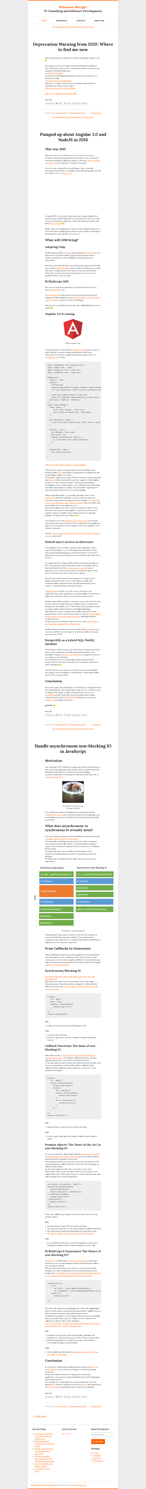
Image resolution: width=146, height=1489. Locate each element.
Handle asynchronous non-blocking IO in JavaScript (73, 748)
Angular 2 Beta (79, 350)
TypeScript (49, 498)
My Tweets (66, 1434)
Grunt (68, 253)
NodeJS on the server (54, 815)
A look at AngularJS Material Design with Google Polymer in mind (45, 1458)
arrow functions (93, 298)
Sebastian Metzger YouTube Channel (60, 88)
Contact (80, 21)
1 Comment (96, 724)
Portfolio (61, 21)
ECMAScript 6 (50, 1261)
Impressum (98, 1461)
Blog (44, 21)
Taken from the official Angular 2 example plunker (65, 465)
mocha (88, 629)
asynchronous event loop (77, 568)
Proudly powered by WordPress (43, 1485)
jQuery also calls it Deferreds (66, 1156)
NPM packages (51, 591)
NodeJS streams (62, 268)
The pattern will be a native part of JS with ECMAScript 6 (70, 1233)
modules (55, 300)
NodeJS (64, 550)
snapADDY (49, 695)
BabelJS (55, 290)
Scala (84, 1384)
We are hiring (55, 223)
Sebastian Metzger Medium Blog (58, 81)
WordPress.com (79, 1485)
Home (95, 1453)
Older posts (40, 1416)
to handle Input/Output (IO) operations (61, 839)
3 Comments (96, 1406)
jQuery (51, 480)
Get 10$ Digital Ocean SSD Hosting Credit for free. (73, 27)
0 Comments (95, 113)
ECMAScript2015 (52, 295)
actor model (53, 1387)
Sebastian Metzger (73, 7)
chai (96, 629)
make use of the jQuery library (57, 965)
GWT (60, 472)
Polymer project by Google (76, 521)
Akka (53, 1384)
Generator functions (77, 1261)
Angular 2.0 (49, 700)
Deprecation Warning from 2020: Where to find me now (73, 46)
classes (48, 300)
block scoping (80, 298)
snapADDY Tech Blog (53, 73)
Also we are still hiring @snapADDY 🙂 (60, 94)
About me (99, 21)
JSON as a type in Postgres (72, 655)
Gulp (85, 253)
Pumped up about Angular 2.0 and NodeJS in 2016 (73, 137)
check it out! (67, 173)
